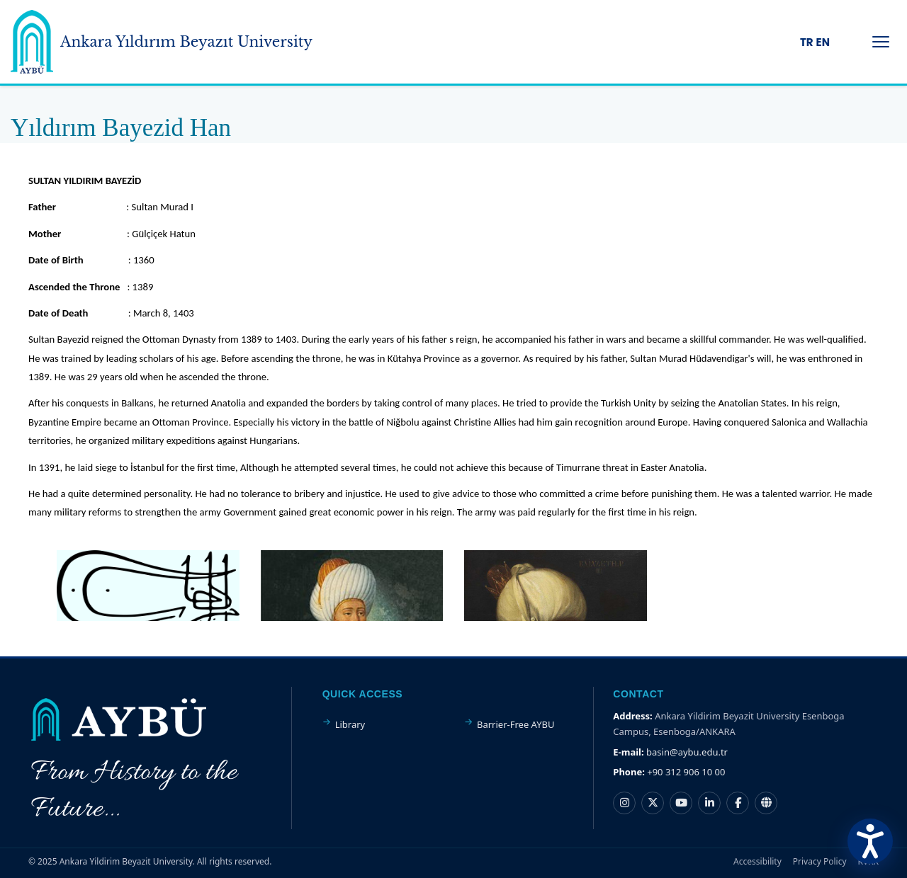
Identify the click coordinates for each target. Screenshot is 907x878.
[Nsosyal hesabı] (766, 803)
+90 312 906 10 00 (686, 771)
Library (350, 724)
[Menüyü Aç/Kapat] (880, 41)
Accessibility (757, 861)
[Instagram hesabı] (624, 803)
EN (823, 42)
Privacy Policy (820, 861)
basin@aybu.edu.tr (687, 752)
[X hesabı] (652, 803)
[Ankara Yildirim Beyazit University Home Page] (32, 42)
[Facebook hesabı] (737, 803)
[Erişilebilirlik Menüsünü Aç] (870, 841)
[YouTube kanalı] (681, 803)
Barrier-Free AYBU (515, 724)
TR (806, 42)
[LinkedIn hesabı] (709, 803)
